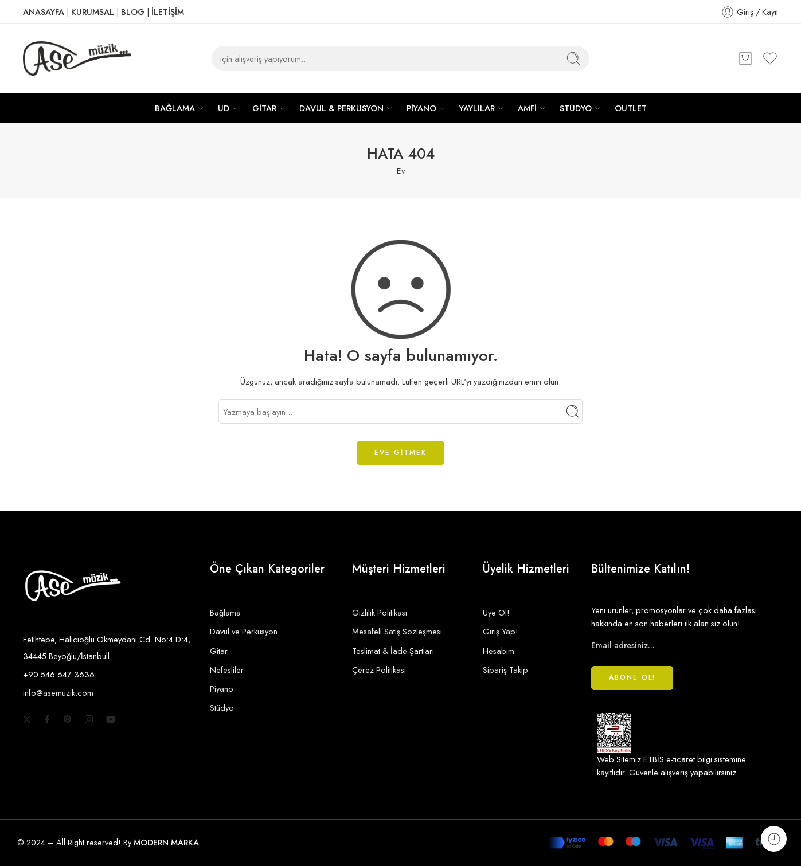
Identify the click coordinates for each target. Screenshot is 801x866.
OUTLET (631, 108)
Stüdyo (222, 708)
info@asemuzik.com (58, 693)
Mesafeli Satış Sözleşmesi (397, 631)
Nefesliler (227, 670)
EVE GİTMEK (400, 453)
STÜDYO (576, 108)
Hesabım (498, 651)
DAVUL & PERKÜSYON (341, 108)
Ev (401, 170)
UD (223, 108)
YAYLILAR (477, 108)
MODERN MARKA (166, 842)
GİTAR (264, 108)
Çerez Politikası (379, 670)
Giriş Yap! (500, 631)
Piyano (221, 689)
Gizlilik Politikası (379, 612)
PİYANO (421, 108)
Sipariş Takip (505, 670)
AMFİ (527, 108)
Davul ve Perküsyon (244, 631)
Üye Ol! (496, 612)
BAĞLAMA (175, 108)
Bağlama (225, 612)
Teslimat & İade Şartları (393, 651)
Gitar (219, 651)
